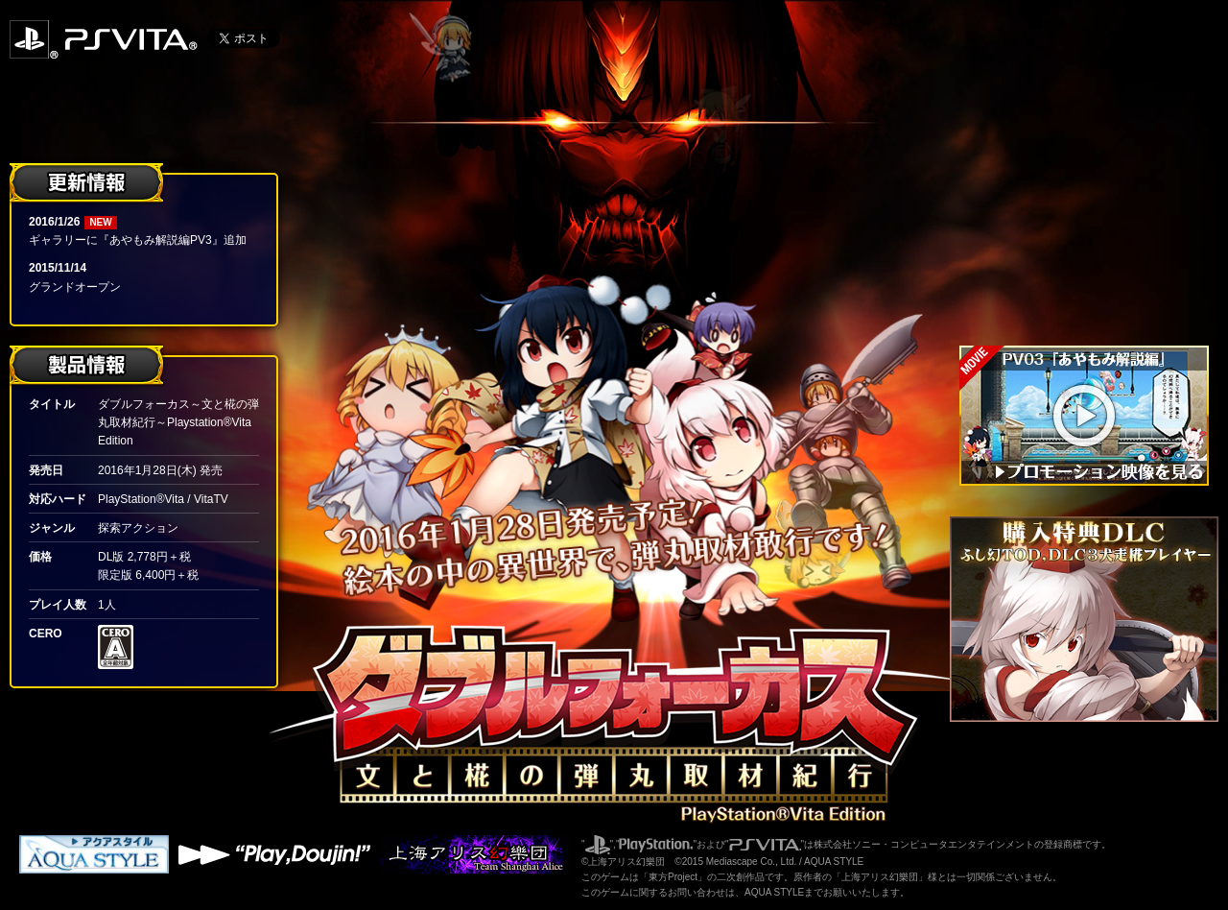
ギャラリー (1093, 238)
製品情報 (1093, 289)
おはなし (1093, 85)
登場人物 (1093, 187)
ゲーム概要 (1093, 136)
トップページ (1093, 35)
